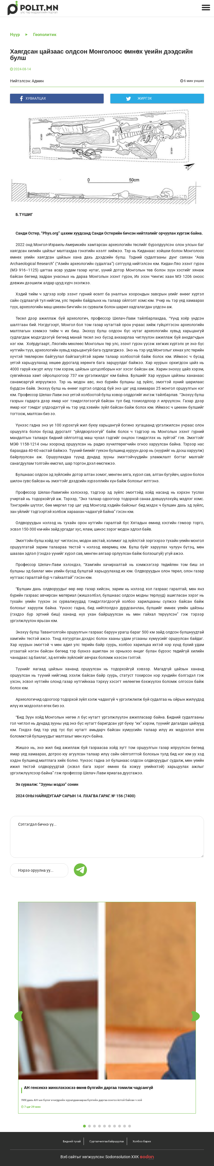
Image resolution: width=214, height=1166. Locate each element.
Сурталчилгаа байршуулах (106, 1141)
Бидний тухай (72, 1141)
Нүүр (15, 34)
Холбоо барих (142, 1141)
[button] (195, 1016)
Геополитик (44, 34)
